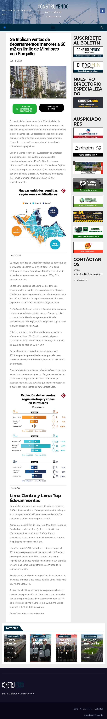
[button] (102, 27)
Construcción (13, 636)
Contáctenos (86, 709)
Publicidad (98, 709)
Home (75, 709)
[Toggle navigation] (53, 27)
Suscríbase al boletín (93, 715)
